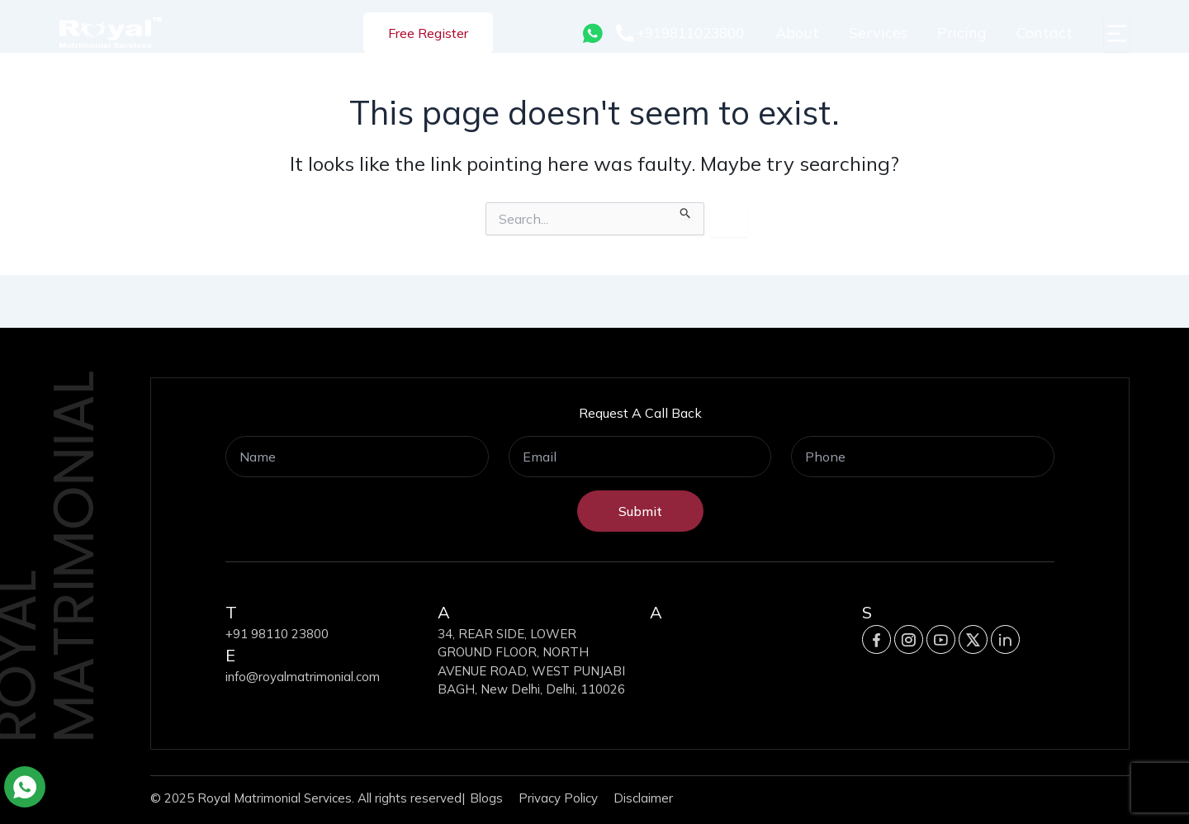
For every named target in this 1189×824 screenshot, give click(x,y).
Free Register (428, 33)
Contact (1044, 32)
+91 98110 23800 (277, 634)
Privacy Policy (558, 798)
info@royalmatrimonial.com (302, 676)
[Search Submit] (686, 210)
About (797, 32)
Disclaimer (643, 798)
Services (878, 32)
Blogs (486, 798)
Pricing (962, 32)
